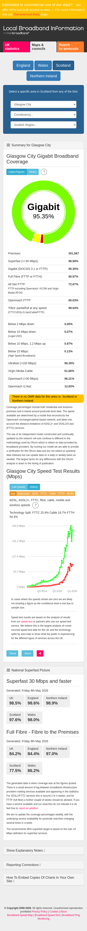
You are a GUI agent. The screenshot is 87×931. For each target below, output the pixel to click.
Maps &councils (38, 46)
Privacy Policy (39, 911)
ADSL (35, 493)
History (32, 172)
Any (13, 493)
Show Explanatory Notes (25, 850)
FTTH (61, 493)
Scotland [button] (63, 65)
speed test (27, 621)
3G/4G (70, 493)
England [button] (23, 65)
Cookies (53, 911)
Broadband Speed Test (47, 915)
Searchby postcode (68, 46)
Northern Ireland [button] (43, 76)
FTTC (44, 493)
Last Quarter (19, 487)
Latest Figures (16, 172)
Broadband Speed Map (20, 915)
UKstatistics (12, 46)
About (63, 911)
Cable (52, 493)
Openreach (23, 493)
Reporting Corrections (23, 865)
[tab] (43, 851)
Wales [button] (43, 65)
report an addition (28, 808)
